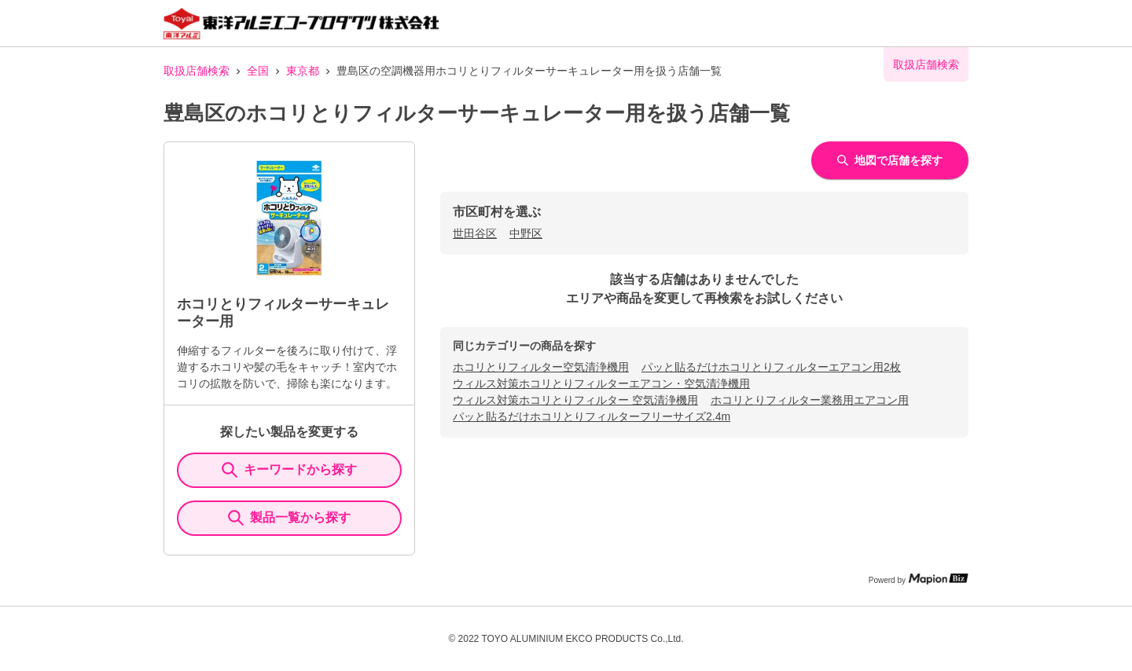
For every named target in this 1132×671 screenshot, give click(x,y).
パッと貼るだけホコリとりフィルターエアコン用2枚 (771, 367)
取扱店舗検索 (197, 70)
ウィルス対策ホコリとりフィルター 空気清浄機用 (575, 400)
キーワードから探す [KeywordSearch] (289, 470)
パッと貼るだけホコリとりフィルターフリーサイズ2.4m (591, 416)
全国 (258, 70)
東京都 (302, 70)
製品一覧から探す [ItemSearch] (289, 518)
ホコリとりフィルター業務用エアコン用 (810, 400)
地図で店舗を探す (890, 160)
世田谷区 (475, 233)
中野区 (525, 233)
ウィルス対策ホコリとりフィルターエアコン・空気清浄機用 (601, 383)
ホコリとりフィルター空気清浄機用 (541, 367)
